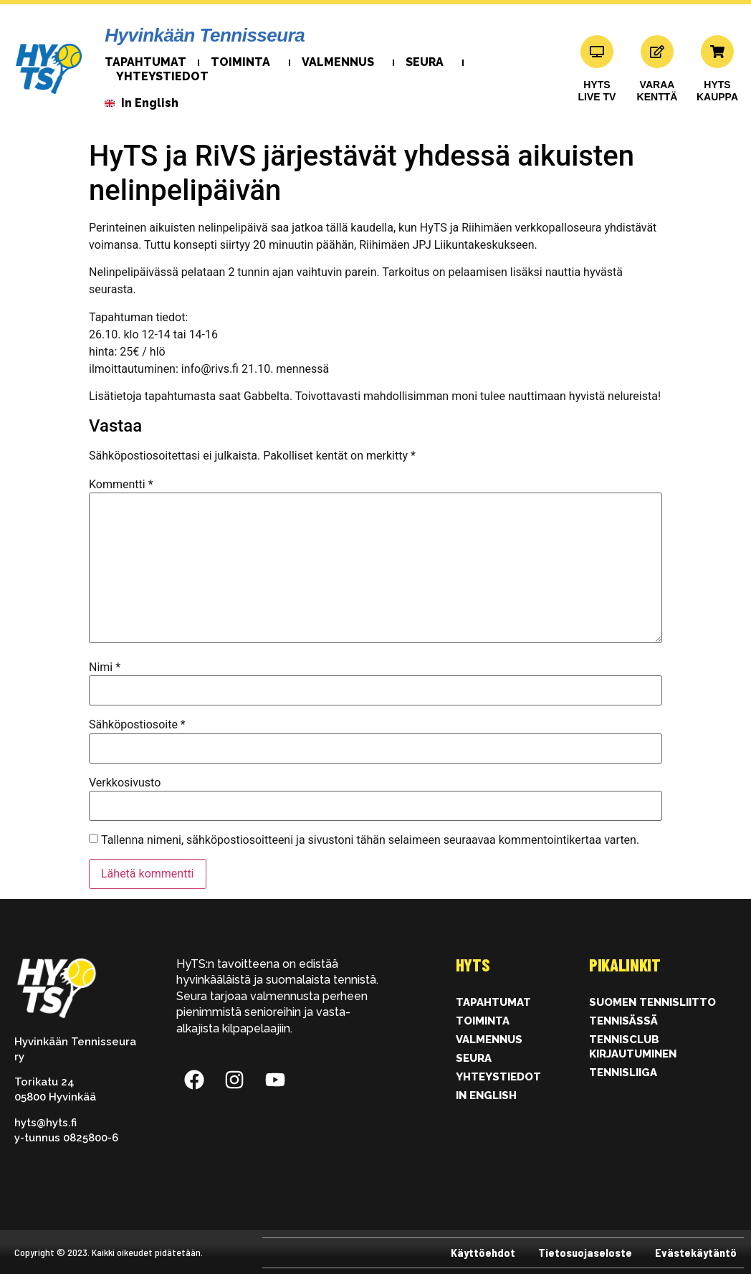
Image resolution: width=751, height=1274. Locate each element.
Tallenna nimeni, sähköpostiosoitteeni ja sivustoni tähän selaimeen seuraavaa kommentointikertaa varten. (370, 840)
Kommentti (121, 484)
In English (486, 1095)
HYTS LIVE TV (597, 91)
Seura (428, 62)
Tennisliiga (623, 1072)
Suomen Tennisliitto (652, 1002)
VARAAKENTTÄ (657, 91)
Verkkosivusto (125, 783)
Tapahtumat (145, 62)
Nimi (104, 667)
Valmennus (341, 62)
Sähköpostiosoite (137, 725)
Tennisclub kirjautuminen (632, 1046)
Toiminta (244, 62)
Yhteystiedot (162, 76)
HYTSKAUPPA (717, 91)
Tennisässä (623, 1020)
